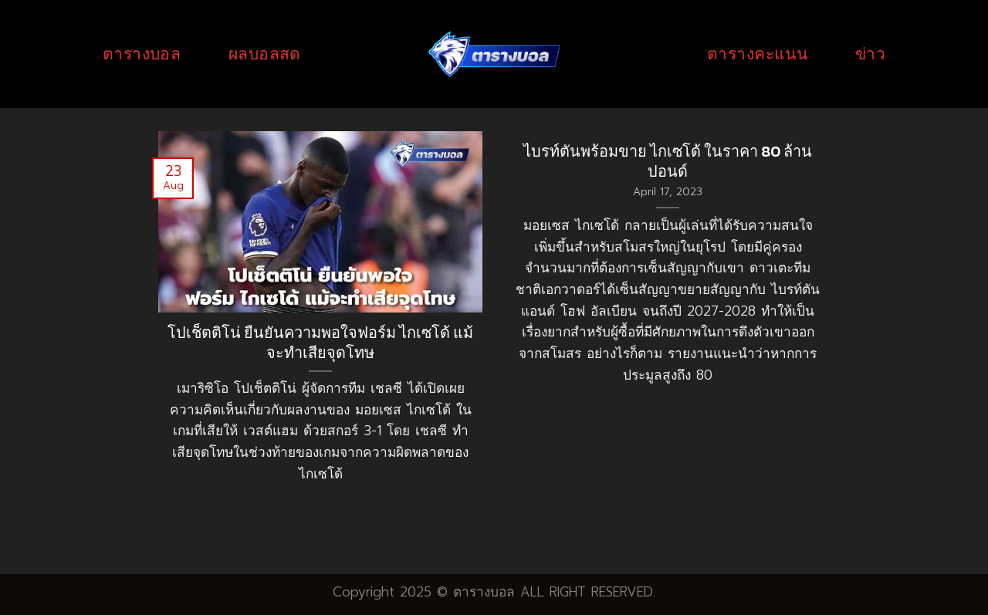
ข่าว (870, 54)
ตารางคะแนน (757, 54)
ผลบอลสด (264, 54)
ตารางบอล (142, 54)
